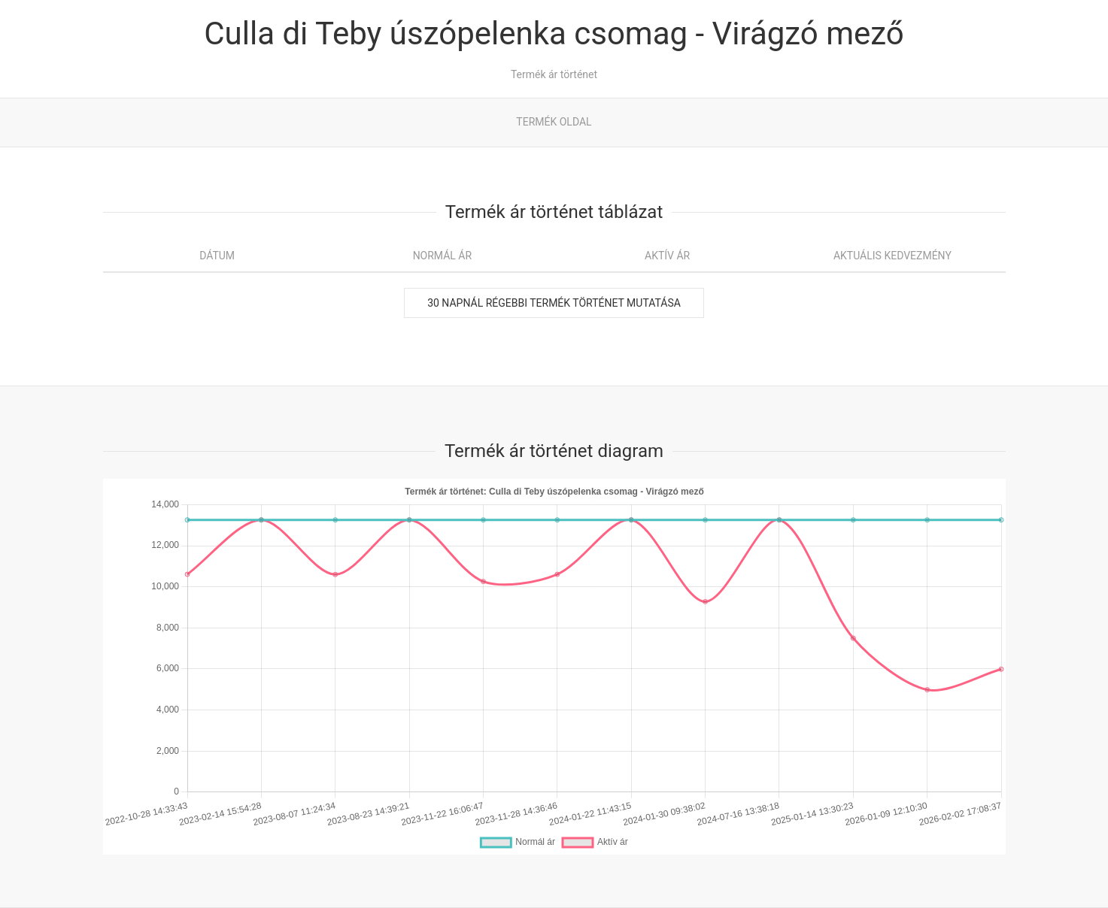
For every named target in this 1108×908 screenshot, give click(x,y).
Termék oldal (553, 122)
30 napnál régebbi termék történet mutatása (554, 303)
